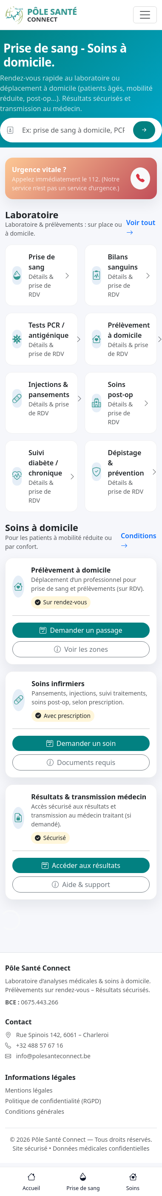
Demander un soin (81, 743)
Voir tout (140, 227)
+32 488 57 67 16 (39, 1045)
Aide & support (81, 884)
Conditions (138, 541)
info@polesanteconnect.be (53, 1056)
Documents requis (81, 762)
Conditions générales (34, 1111)
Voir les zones (81, 649)
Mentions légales (29, 1090)
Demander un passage (81, 630)
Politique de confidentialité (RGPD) (53, 1101)
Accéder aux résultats (81, 865)
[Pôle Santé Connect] (41, 14)
